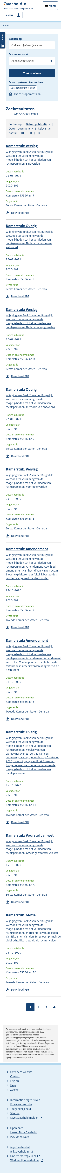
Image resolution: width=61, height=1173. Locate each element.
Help (13, 1085)
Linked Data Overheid (23, 1132)
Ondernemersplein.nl (23, 1156)
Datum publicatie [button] (36, 124)
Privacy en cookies (21, 1104)
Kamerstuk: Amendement (27, 549)
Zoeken (14, 1089)
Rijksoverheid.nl (19, 1151)
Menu (52, 6)
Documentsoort (18, 54)
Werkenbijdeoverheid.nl (24, 1160)
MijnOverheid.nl (20, 1147)
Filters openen (2, 40)
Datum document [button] (19, 128)
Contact (15, 1076)
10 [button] (22, 133)
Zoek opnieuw (32, 73)
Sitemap (15, 1113)
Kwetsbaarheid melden (24, 1117)
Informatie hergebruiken (25, 1100)
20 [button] (30, 133)
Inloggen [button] (9, 15)
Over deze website (21, 1072)
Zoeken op (15, 38)
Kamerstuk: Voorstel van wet (30, 835)
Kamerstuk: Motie (21, 915)
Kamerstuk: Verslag (22, 146)
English (14, 1081)
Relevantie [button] (44, 128)
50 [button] (38, 133)
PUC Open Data (19, 1137)
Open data (16, 1128)
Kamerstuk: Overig (21, 226)
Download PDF (20, 213)
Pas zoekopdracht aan (27, 94)
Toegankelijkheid (20, 1109)
